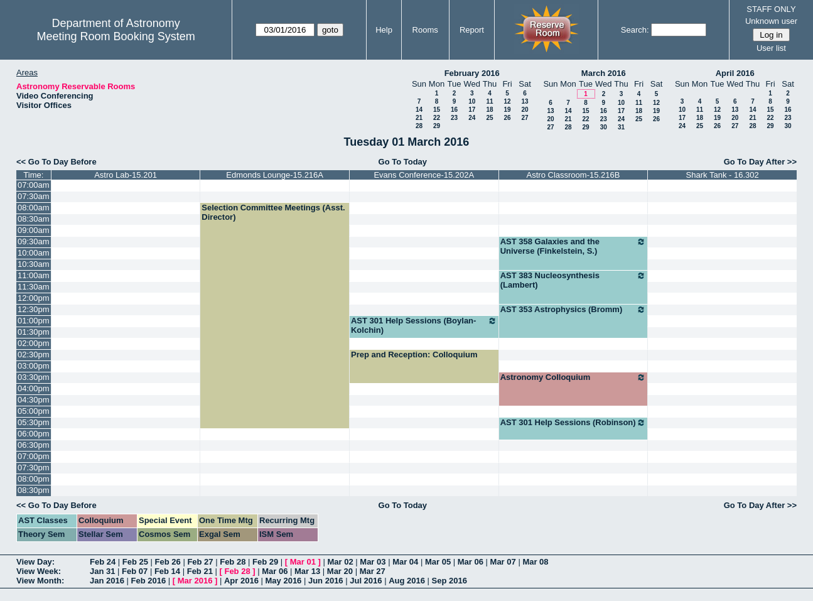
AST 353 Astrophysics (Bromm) (573, 310)
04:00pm (34, 388)
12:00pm (34, 298)
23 (454, 117)
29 (436, 125)
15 (436, 109)
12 (506, 101)
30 (603, 127)
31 (621, 127)
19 (506, 109)
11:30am (34, 286)
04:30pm (34, 399)
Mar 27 (372, 571)
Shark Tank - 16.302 (722, 175)
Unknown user (771, 21)
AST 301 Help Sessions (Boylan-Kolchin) (424, 325)
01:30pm (34, 332)
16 (454, 109)
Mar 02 (340, 561)
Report (472, 30)
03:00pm (34, 366)
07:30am (34, 196)
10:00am (34, 252)
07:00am (34, 185)
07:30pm (34, 467)
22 (436, 117)
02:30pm (34, 354)
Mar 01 (303, 561)
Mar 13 (307, 571)
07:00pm (34, 456)
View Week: (38, 571)
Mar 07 (503, 561)
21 (419, 117)
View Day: (35, 561)
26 (506, 117)
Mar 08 (535, 561)
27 (524, 117)
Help (383, 30)
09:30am (34, 241)
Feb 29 (265, 561)
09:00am (34, 230)
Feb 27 (200, 561)
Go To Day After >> (760, 161)
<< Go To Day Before (56, 161)
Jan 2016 (107, 580)
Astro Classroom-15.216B (573, 175)
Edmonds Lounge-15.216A (274, 175)
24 (471, 117)
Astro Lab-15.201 (125, 175)
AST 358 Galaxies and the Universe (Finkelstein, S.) (573, 246)
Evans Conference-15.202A (424, 175)
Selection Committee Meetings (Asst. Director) (273, 212)
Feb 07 (135, 571)
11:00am (34, 275)
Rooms (425, 30)
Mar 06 (470, 561)
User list (771, 48)
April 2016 (735, 73)
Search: (635, 30)
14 (419, 109)
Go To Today (403, 161)
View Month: (40, 580)
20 (524, 109)
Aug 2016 (407, 580)
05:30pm (34, 422)
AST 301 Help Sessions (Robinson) (573, 423)
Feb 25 (135, 561)
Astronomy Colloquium (573, 377)
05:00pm (34, 411)
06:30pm (34, 445)
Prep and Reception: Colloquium (414, 354)
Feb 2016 (148, 580)
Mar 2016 (195, 580)
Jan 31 (102, 571)
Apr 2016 (241, 580)
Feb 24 (103, 561)
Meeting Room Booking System (116, 36)
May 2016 (284, 580)
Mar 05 (438, 561)
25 (489, 117)
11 (489, 101)
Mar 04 (405, 561)
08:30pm (34, 490)
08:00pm (34, 479)
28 (419, 125)
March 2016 (603, 73)
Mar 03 (372, 561)
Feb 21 (200, 571)
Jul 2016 (366, 580)
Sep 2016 (449, 580)
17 (471, 109)
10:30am (34, 264)
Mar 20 (340, 571)
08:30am (34, 219)
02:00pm (34, 343)
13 (524, 101)
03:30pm (34, 377)
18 (489, 109)
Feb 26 (168, 561)
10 (471, 101)
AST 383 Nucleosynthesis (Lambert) (573, 280)
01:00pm (34, 320)
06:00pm (34, 433)
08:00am (34, 207)
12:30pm (34, 309)
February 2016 (472, 73)
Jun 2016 (325, 580)
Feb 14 (167, 571)
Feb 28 (232, 561)
